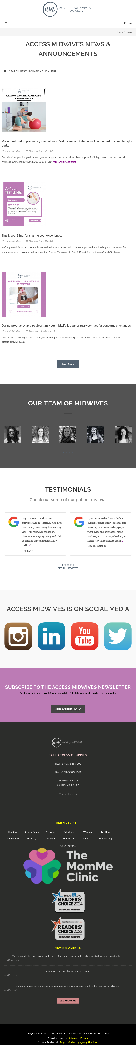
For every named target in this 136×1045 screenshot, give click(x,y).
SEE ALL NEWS (68, 1000)
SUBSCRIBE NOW (68, 709)
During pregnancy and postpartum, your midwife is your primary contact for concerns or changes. (67, 985)
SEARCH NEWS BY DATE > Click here (33, 71)
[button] (63, 452)
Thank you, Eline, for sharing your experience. (67, 970)
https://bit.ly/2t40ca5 (65, 161)
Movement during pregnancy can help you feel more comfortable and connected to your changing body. (68, 956)
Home (120, 31)
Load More (68, 364)
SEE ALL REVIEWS (68, 568)
